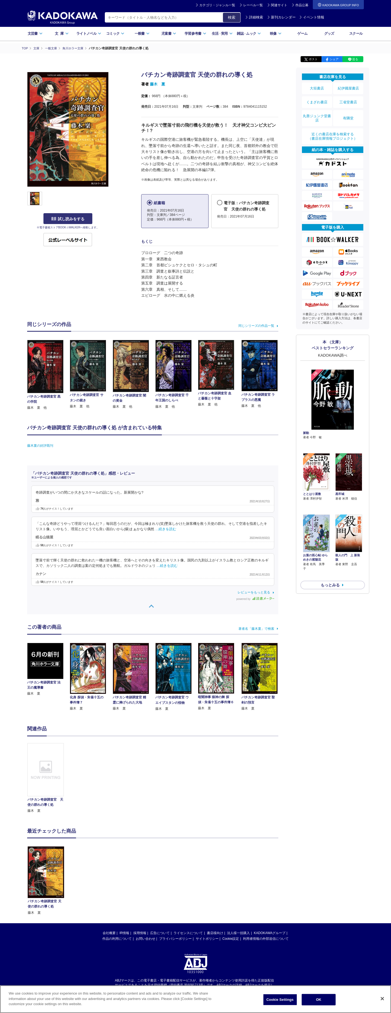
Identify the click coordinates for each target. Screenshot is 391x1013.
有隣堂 (348, 112)
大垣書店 (316, 87)
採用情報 (139, 933)
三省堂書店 (348, 98)
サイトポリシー (207, 939)
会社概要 (109, 933)
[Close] (382, 999)
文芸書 (35, 33)
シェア (334, 59)
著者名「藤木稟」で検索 (256, 628)
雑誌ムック (249, 33)
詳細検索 (254, 17)
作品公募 (301, 5)
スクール (355, 33)
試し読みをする (67, 219)
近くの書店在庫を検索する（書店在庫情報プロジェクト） (332, 127)
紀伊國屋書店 (348, 87)
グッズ (329, 33)
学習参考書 (195, 33)
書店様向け (215, 933)
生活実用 (222, 33)
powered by (255, 598)
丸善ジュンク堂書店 (317, 112)
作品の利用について (117, 939)
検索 (231, 17)
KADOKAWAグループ (269, 933)
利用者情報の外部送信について (266, 939)
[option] (48, 778)
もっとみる (330, 545)
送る (355, 59)
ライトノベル (88, 33)
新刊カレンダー (281, 17)
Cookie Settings (280, 1000)
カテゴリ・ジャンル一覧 (217, 5)
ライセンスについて (188, 933)
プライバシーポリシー (175, 939)
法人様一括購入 (238, 933)
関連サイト (279, 5)
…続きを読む (165, 529)
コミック (115, 33)
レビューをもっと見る (254, 592)
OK (318, 1000)
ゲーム (302, 33)
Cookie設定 (230, 939)
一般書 (142, 33)
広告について (160, 933)
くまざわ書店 (317, 98)
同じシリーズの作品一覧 (256, 326)
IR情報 (124, 933)
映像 (276, 33)
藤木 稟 (157, 84)
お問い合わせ (145, 939)
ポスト (313, 59)
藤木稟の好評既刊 (40, 445)
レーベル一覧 (253, 5)
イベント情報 (311, 17)
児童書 (168, 33)
